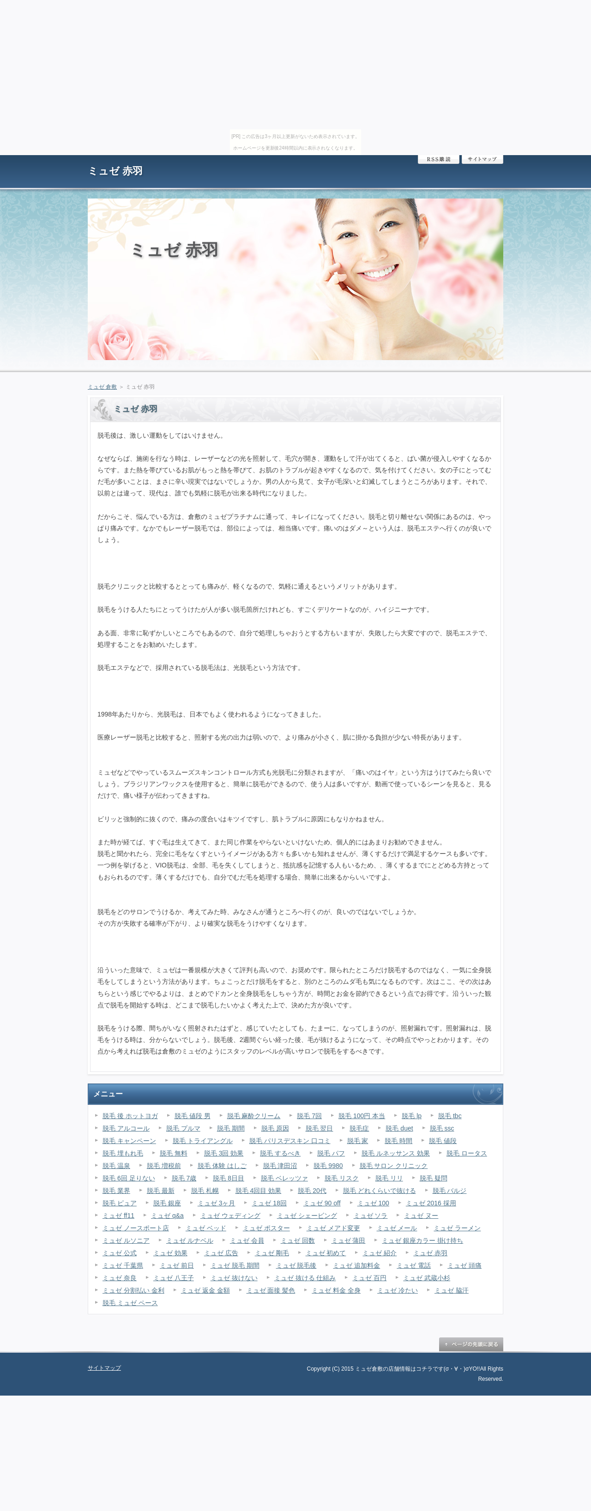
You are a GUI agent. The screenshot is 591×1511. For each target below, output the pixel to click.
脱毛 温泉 (116, 1165)
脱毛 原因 (275, 1128)
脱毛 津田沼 (280, 1165)
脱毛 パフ (331, 1153)
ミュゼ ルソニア (126, 1240)
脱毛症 (359, 1128)
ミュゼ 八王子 (173, 1278)
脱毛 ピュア (120, 1203)
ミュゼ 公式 (120, 1253)
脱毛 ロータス (466, 1153)
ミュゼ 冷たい (397, 1290)
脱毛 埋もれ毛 (123, 1153)
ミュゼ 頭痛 (464, 1265)
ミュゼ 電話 (414, 1265)
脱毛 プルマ (183, 1128)
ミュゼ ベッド (206, 1228)
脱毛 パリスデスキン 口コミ (290, 1140)
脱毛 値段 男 (193, 1116)
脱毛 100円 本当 (361, 1116)
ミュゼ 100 (373, 1203)
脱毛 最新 (161, 1190)
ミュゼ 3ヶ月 (216, 1203)
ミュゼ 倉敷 (102, 387)
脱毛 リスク (342, 1178)
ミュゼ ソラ (371, 1215)
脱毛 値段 (443, 1140)
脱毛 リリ (389, 1178)
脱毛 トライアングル (203, 1140)
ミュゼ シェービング (307, 1215)
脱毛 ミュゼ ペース (130, 1302)
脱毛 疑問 (433, 1178)
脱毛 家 (357, 1140)
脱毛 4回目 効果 (258, 1190)
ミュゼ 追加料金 (356, 1265)
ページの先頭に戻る (471, 1344)
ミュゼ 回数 (298, 1240)
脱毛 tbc (450, 1116)
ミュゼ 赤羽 (115, 171)
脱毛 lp (412, 1116)
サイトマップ (482, 159)
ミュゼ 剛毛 (272, 1253)
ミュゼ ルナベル (189, 1240)
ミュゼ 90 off (322, 1203)
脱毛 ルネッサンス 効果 (396, 1153)
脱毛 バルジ (450, 1190)
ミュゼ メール (397, 1228)
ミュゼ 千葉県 (123, 1265)
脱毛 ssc (442, 1128)
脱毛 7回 (309, 1116)
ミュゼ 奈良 (120, 1278)
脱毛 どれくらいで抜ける (379, 1190)
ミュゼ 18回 (269, 1203)
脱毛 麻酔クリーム (254, 1116)
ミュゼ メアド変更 (333, 1228)
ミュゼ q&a (167, 1215)
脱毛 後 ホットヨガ (130, 1116)
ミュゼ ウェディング (230, 1215)
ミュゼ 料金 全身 (336, 1290)
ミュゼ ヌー (421, 1215)
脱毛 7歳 (184, 1178)
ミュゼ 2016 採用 (431, 1203)
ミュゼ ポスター (266, 1228)
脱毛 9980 (328, 1165)
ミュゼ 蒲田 (349, 1240)
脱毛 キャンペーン (129, 1140)
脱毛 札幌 (205, 1190)
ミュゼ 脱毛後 (296, 1265)
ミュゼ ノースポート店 (136, 1228)
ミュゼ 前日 (177, 1265)
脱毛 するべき (280, 1153)
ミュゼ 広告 (221, 1253)
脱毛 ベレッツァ (284, 1178)
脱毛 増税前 (164, 1165)
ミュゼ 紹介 (379, 1253)
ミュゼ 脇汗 (451, 1290)
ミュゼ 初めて (326, 1253)
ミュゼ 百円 (369, 1278)
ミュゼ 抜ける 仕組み (305, 1278)
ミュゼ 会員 (247, 1240)
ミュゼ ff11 (118, 1215)
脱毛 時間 (398, 1140)
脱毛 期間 (231, 1128)
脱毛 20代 (312, 1190)
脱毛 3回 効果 (224, 1153)
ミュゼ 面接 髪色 (271, 1290)
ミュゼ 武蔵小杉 (426, 1278)
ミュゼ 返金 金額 (205, 1290)
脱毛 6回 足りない (129, 1178)
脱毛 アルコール (126, 1128)
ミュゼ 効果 (170, 1253)
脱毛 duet (399, 1128)
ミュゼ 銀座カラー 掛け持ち (422, 1240)
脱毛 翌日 (319, 1128)
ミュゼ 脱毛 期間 (235, 1265)
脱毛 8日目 (228, 1178)
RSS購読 (438, 159)
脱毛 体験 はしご (222, 1165)
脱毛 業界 (116, 1190)
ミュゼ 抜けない (234, 1278)
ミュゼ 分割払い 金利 (133, 1290)
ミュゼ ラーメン (457, 1228)
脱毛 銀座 (167, 1203)
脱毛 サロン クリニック (394, 1165)
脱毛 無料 (173, 1153)
